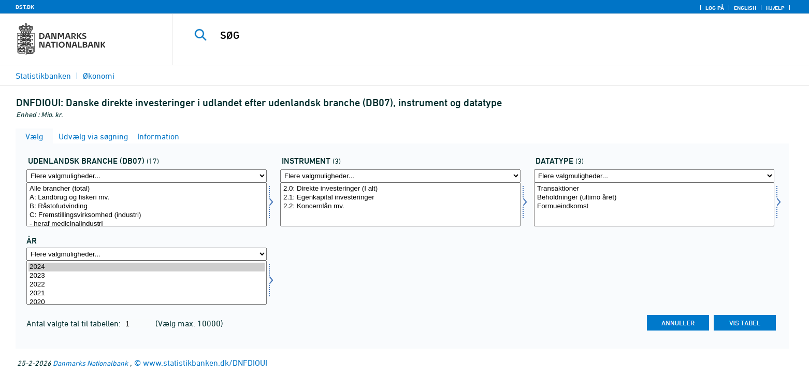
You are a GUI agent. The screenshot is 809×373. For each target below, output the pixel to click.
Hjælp (775, 7)
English (745, 7)
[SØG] (467, 35)
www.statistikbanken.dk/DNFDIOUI (205, 362)
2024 (146, 267)
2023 (146, 275)
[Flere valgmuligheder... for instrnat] (400, 175)
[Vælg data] (654, 204)
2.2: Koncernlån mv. (400, 206)
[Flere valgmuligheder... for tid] (146, 254)
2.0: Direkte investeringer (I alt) (400, 188)
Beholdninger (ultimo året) (654, 197)
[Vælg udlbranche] (146, 204)
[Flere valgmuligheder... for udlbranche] (146, 175)
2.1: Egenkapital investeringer (400, 197)
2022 (146, 284)
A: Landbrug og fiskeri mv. (146, 197)
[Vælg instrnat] (400, 204)
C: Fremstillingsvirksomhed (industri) (146, 215)
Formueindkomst (654, 206)
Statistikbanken (43, 75)
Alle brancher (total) (146, 188)
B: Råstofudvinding (146, 206)
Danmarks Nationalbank (90, 362)
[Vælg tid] (146, 283)
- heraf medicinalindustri (146, 224)
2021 (146, 293)
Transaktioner (654, 188)
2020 (146, 302)
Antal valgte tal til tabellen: (74, 323)
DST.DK (25, 6)
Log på (714, 7)
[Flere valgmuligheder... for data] (654, 175)
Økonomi (98, 75)
